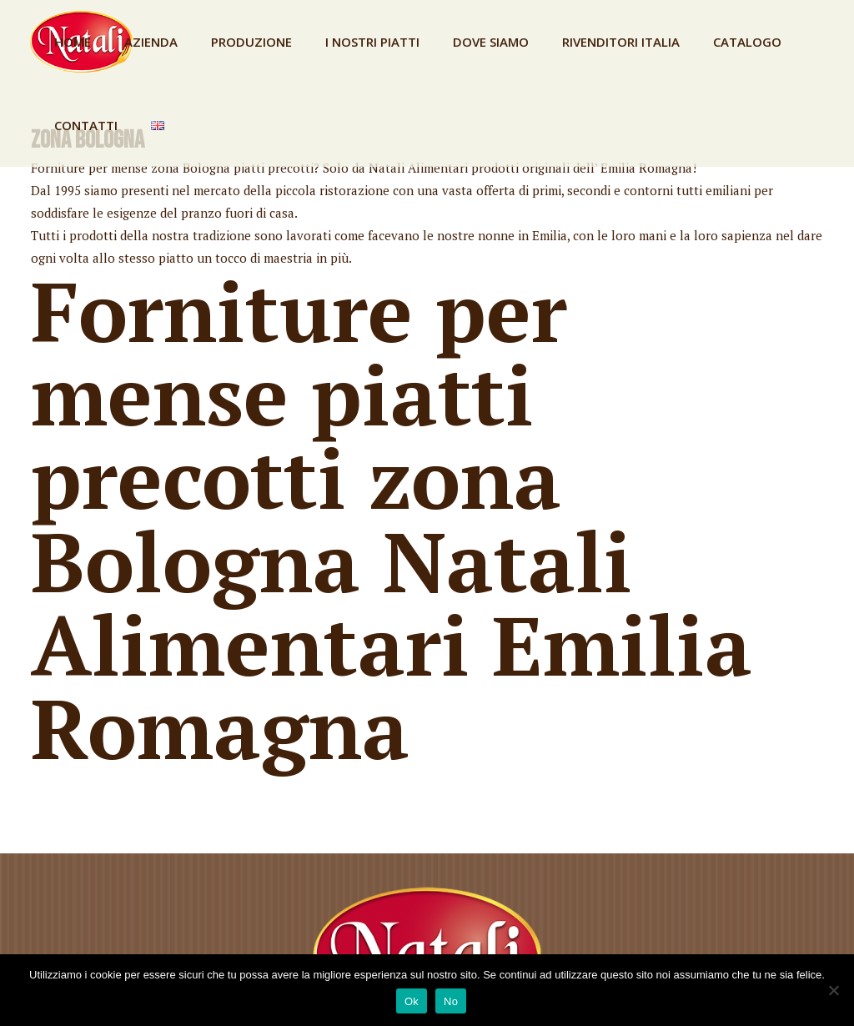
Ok (411, 1001)
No (451, 1001)
